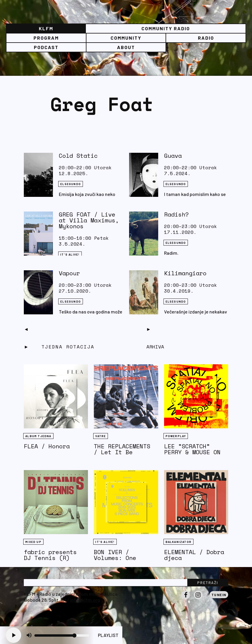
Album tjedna (38, 436)
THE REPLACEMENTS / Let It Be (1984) (122, 452)
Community (126, 38)
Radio (206, 38)
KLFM (46, 28)
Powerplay (176, 436)
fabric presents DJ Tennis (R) (50, 555)
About (126, 47)
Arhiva (155, 346)
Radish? (176, 214)
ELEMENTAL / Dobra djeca (194, 555)
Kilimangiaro (185, 273)
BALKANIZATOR (178, 542)
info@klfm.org (85, 600)
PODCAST (46, 47)
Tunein (218, 595)
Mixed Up (33, 542)
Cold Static (78, 155)
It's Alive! (69, 254)
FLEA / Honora (47, 446)
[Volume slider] (61, 635)
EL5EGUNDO (70, 184)
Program (46, 38)
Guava (173, 155)
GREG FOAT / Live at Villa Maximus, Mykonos (89, 220)
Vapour (69, 273)
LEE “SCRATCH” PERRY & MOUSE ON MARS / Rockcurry (192, 452)
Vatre (100, 436)
